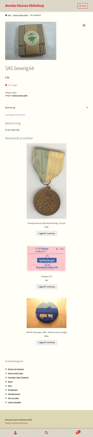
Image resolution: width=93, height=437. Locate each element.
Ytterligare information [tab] (15, 115)
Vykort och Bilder (14, 402)
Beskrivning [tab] (10, 107)
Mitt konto (15, 433)
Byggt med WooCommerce (16, 423)
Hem (9, 15)
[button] (84, 25)
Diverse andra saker (20, 15)
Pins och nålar (13, 398)
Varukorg (71, 431)
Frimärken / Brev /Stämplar (18, 377)
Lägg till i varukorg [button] (46, 233)
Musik (10, 382)
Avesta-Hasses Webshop (24, 5)
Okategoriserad (14, 394)
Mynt (10, 386)
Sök (46, 433)
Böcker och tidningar (16, 369)
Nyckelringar (13, 390)
